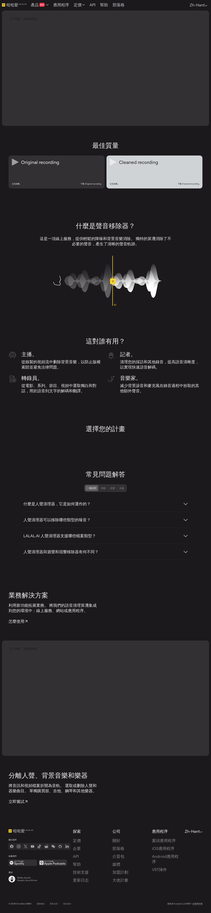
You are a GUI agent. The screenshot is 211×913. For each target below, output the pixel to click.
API (76, 856)
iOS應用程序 (163, 848)
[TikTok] (39, 846)
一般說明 (91, 488)
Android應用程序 (165, 859)
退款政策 (67, 903)
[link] (53, 846)
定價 (112, 488)
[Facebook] (11, 846)
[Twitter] (25, 846)
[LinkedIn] (67, 846)
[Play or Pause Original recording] (15, 162)
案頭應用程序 (164, 840)
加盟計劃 (120, 872)
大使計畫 (120, 880)
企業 (77, 848)
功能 (103, 488)
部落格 (118, 848)
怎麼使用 (18, 621)
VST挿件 (159, 869)
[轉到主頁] (39, 831)
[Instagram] (18, 846)
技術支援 (81, 872)
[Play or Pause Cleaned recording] (113, 162)
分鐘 (121, 488)
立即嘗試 (18, 801)
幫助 (77, 864)
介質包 (118, 856)
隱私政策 (54, 903)
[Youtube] (32, 846)
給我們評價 (197, 903)
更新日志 (81, 880)
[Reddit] (46, 846)
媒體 (116, 864)
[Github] (60, 846)
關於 (116, 840)
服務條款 (41, 903)
